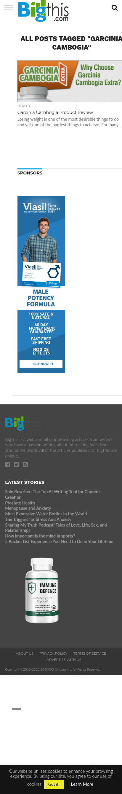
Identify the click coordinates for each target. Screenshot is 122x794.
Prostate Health (20, 502)
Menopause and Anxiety (28, 508)
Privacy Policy (53, 653)
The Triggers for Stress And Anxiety (38, 519)
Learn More (82, 784)
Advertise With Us (63, 660)
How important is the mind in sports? (40, 535)
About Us (24, 653)
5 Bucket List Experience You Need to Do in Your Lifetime (59, 541)
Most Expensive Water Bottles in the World (46, 513)
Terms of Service (89, 653)
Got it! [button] (54, 784)
